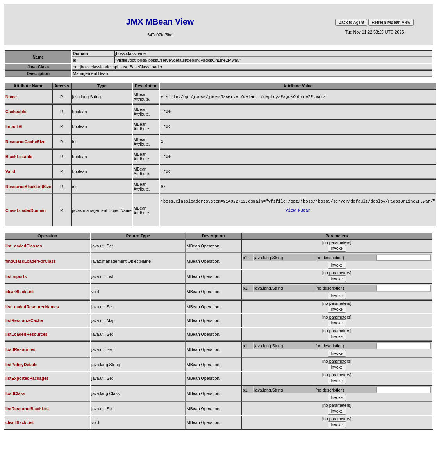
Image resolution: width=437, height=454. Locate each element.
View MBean (297, 217)
